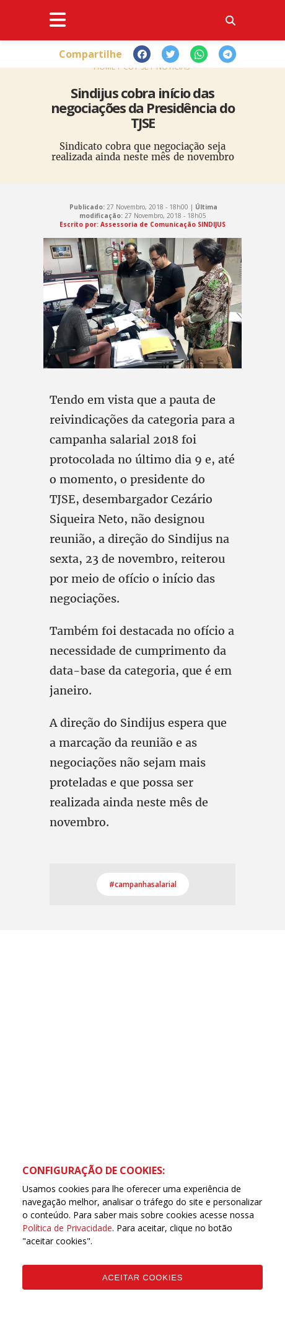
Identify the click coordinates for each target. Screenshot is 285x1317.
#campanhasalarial (143, 884)
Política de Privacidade (67, 1228)
